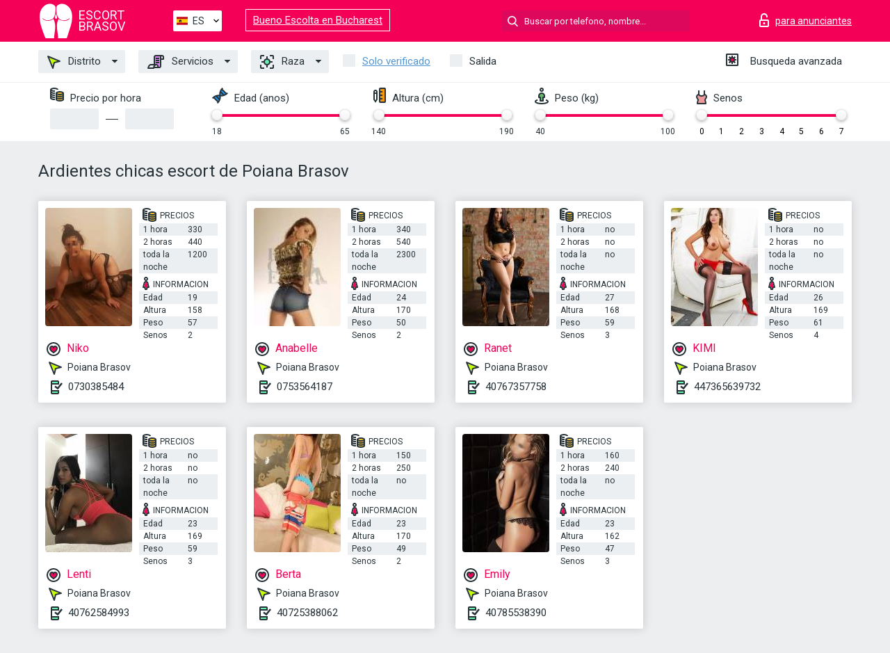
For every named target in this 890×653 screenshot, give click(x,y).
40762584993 (98, 612)
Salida (482, 61)
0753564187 (304, 386)
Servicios (180, 62)
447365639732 (727, 386)
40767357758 (516, 386)
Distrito (74, 62)
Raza (282, 62)
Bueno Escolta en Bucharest (317, 20)
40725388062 (307, 612)
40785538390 (516, 612)
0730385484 (96, 386)
